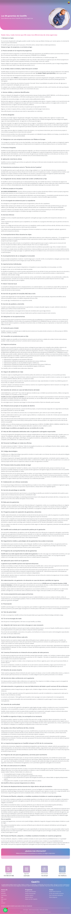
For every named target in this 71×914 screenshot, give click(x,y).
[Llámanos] (8, 869)
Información (44, 873)
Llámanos (8, 873)
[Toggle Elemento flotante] (5, 910)
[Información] (44, 869)
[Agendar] (26, 869)
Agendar (26, 873)
